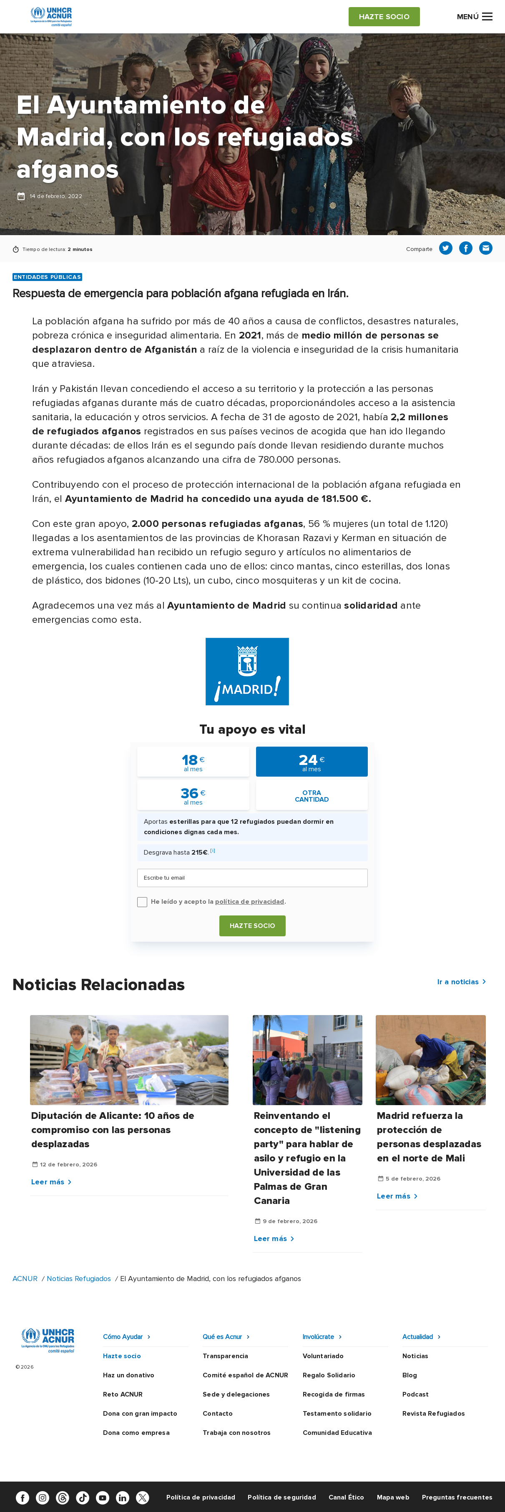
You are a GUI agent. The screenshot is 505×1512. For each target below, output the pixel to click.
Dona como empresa (136, 1433)
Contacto (218, 1413)
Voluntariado (323, 1356)
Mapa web (393, 1497)
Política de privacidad (201, 1497)
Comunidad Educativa (337, 1433)
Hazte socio (252, 926)
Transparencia (225, 1356)
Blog (409, 1375)
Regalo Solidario (329, 1375)
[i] (212, 851)
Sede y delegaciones (236, 1394)
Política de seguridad (282, 1497)
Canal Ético (346, 1497)
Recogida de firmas (334, 1394)
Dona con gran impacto (140, 1413)
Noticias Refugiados (79, 1278)
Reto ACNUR (123, 1394)
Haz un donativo (128, 1375)
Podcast (415, 1394)
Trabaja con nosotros (237, 1433)
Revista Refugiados (433, 1413)
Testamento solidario (337, 1413)
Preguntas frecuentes (457, 1497)
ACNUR (25, 1278)
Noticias (415, 1356)
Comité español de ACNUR (245, 1375)
